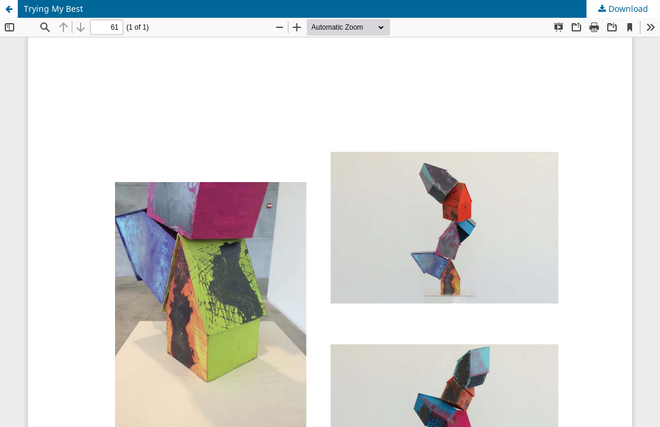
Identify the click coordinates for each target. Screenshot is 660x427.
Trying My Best (53, 8)
